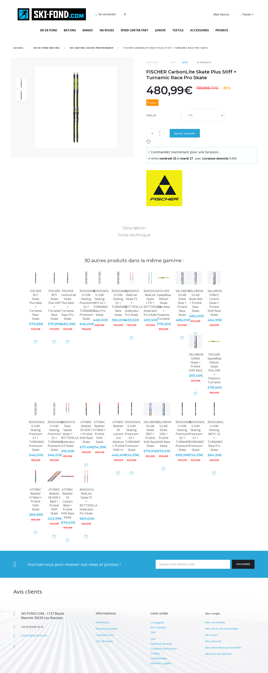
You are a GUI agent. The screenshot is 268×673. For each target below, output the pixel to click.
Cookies (155, 653)
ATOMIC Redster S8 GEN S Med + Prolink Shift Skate (54, 501)
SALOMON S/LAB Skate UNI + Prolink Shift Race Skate (164, 434)
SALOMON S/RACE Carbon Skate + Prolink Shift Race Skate (215, 303)
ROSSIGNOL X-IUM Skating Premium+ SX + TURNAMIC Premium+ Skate (133, 436)
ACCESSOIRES (199, 30)
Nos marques (158, 627)
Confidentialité (158, 658)
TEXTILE (178, 30)
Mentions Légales (160, 663)
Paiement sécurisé (161, 643)
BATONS (70, 30)
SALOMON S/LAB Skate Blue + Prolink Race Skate (183, 303)
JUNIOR (160, 30)
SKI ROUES (107, 30)
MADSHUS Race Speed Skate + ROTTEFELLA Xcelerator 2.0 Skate (70, 434)
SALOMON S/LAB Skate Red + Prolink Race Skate (196, 301)
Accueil (18, 47)
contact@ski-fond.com (34, 635)
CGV (152, 639)
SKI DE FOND (48, 30)
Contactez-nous (105, 635)
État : (174, 62)
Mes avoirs (211, 635)
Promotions (102, 622)
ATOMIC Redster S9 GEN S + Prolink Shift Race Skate (86, 432)
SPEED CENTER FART (134, 30)
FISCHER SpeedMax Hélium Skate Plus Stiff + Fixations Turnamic (215, 368)
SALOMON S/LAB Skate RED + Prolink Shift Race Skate (151, 434)
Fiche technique (134, 235)
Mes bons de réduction (218, 654)
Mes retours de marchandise (222, 628)
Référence (152, 62)
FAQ (152, 632)
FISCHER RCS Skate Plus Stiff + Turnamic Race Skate (54, 305)
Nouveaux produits (107, 628)
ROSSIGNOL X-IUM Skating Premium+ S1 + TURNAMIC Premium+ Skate (37, 436)
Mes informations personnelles (223, 647)
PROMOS (222, 30)
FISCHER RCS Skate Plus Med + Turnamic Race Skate (35, 305)
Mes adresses (213, 641)
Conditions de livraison (163, 648)
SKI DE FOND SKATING (46, 47)
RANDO (88, 30)
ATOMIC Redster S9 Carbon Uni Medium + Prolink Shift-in (118, 436)
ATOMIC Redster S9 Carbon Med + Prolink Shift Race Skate (67, 503)
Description (134, 228)
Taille (151, 115)
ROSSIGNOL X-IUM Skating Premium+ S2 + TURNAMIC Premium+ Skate (88, 305)
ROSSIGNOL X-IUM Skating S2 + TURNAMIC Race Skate (120, 303)
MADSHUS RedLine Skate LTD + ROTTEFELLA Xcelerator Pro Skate (152, 303)
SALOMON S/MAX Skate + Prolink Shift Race (196, 362)
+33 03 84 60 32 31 (32, 627)
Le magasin (157, 622)
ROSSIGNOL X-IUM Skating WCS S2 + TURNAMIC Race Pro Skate (101, 303)
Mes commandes (215, 622)
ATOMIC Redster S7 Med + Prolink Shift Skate (99, 432)
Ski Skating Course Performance (91, 47)
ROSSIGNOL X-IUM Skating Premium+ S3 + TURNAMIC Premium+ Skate (56, 436)
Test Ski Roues (104, 641)
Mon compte (212, 613)
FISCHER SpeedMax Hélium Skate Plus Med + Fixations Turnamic (164, 305)
